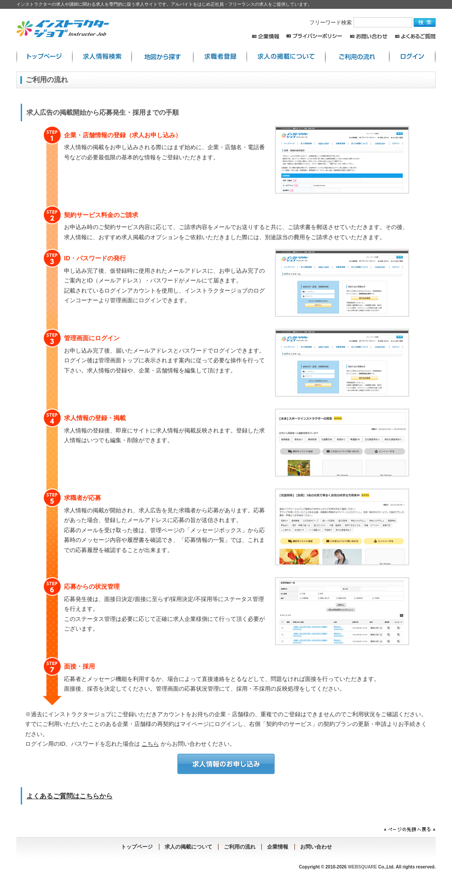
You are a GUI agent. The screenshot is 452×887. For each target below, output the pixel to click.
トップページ (137, 847)
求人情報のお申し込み (226, 764)
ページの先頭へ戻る (410, 830)
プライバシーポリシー (314, 36)
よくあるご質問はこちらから (69, 796)
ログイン (412, 57)
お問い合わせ (369, 36)
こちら (150, 743)
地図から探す (162, 57)
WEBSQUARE (362, 866)
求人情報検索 (102, 57)
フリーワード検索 (361, 22)
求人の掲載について (286, 57)
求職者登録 (220, 57)
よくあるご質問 (415, 36)
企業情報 (265, 36)
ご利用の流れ (357, 57)
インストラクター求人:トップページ (44, 57)
